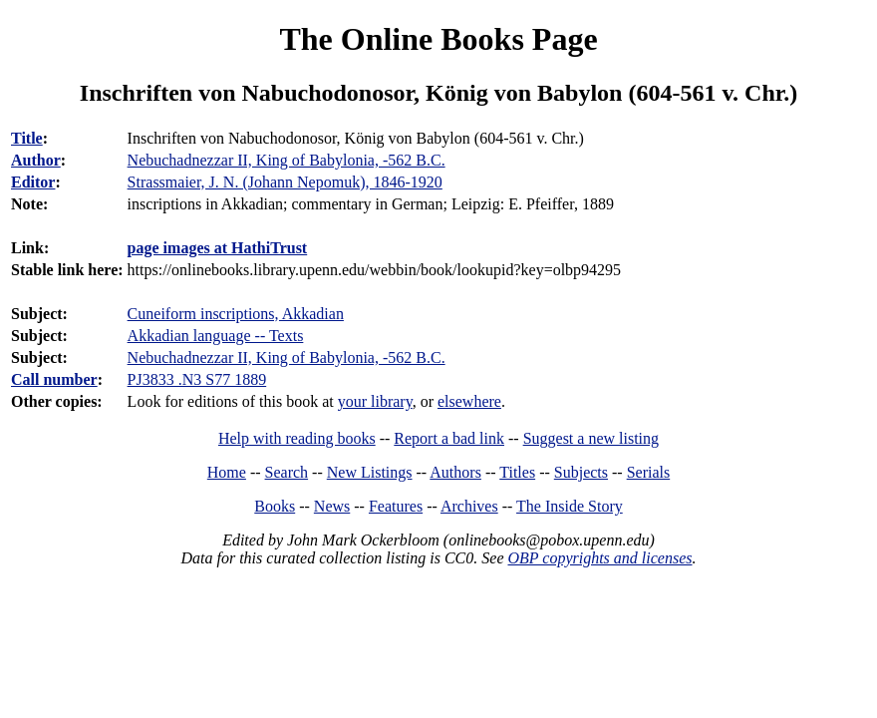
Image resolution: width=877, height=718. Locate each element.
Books (274, 506)
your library (375, 401)
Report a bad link (449, 438)
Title (27, 138)
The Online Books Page (438, 39)
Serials (649, 472)
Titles (517, 472)
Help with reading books (297, 438)
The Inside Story (569, 506)
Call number (54, 379)
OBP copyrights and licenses (599, 557)
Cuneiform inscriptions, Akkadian (236, 313)
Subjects (581, 472)
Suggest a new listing (591, 438)
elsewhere (469, 401)
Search (287, 472)
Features (396, 506)
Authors (455, 472)
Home (226, 472)
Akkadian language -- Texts (216, 335)
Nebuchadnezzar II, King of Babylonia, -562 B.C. (286, 357)
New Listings (370, 472)
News (332, 506)
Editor (33, 182)
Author (36, 160)
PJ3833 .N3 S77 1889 (197, 379)
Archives (469, 506)
